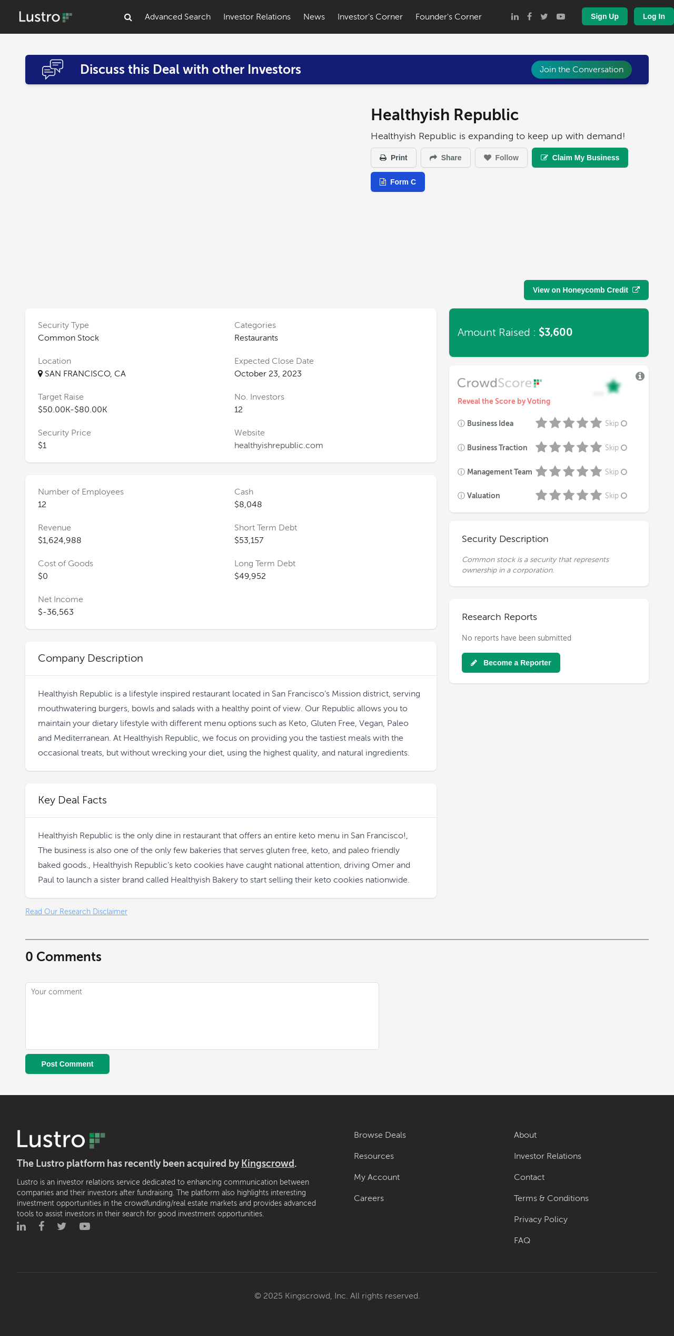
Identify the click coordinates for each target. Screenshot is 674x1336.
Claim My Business (580, 157)
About (525, 1135)
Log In (654, 16)
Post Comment (68, 1064)
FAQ (522, 1240)
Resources (374, 1156)
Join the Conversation (581, 69)
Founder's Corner (448, 17)
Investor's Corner (370, 17)
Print (394, 157)
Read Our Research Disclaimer (76, 912)
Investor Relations (257, 17)
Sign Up (605, 16)
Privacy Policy (541, 1219)
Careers (369, 1198)
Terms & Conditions (551, 1198)
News (314, 17)
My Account (377, 1177)
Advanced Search (178, 17)
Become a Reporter (511, 663)
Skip (617, 424)
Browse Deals (380, 1135)
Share (446, 157)
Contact (529, 1177)
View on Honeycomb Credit (586, 290)
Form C (398, 182)
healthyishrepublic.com (278, 445)
